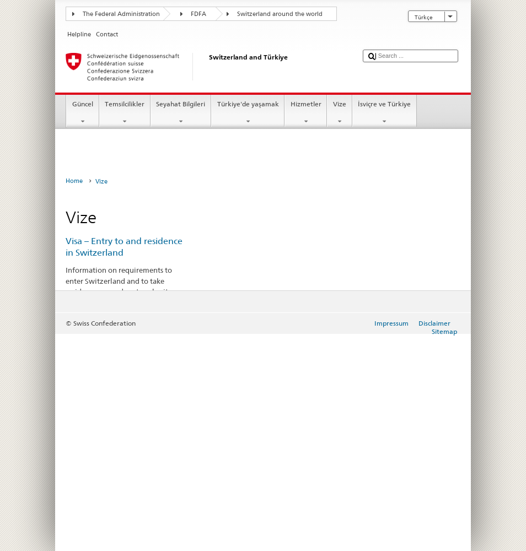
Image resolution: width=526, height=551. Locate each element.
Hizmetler (305, 113)
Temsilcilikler (125, 113)
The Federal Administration (121, 14)
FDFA (198, 14)
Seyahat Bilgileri (181, 113)
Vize (339, 113)
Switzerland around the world (280, 14)
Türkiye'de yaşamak (248, 113)
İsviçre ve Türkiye (384, 113)
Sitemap (444, 331)
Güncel (82, 113)
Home (74, 181)
